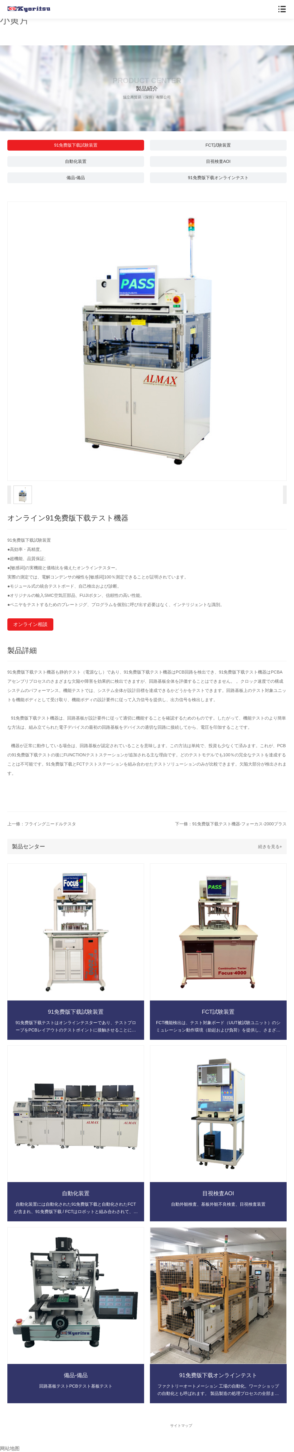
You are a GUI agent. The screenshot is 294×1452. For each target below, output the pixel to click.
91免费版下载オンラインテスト (218, 177)
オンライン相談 (30, 624)
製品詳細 (22, 650)
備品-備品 (76, 177)
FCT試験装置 (218, 145)
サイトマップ (181, 1425)
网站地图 (10, 1448)
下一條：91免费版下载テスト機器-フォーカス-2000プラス (231, 823)
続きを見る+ (270, 846)
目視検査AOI (218, 161)
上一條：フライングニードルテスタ (41, 823)
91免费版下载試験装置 (75, 145)
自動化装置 (75, 161)
